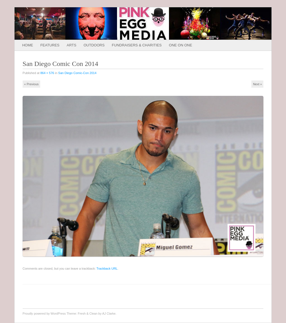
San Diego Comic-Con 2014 (77, 73)
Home (27, 45)
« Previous (31, 84)
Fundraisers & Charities (136, 45)
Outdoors (94, 45)
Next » (257, 84)
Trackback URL (106, 268)
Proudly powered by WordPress (44, 313)
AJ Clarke (109, 313)
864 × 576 (47, 73)
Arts (71, 45)
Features (49, 45)
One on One (180, 45)
